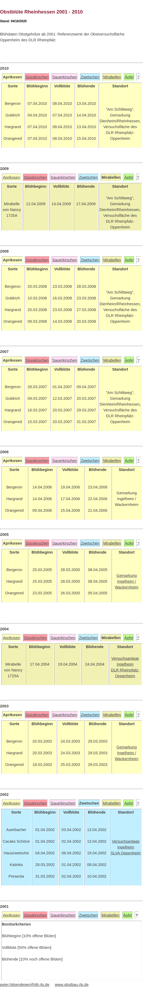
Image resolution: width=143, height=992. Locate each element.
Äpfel (129, 77)
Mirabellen (112, 77)
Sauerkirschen (64, 77)
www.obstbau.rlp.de (72, 984)
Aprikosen (11, 177)
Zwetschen (90, 77)
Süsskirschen (37, 77)
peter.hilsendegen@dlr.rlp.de (24, 984)
